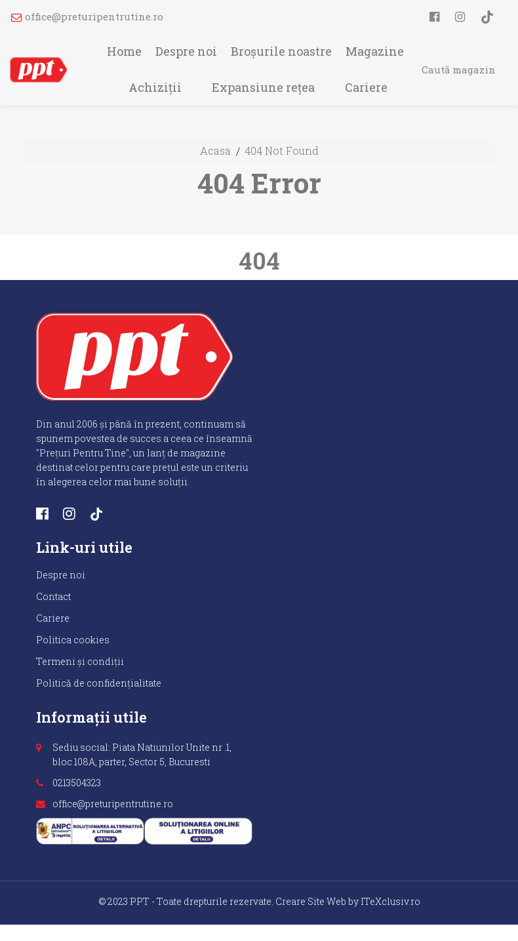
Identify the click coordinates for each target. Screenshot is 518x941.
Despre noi (186, 51)
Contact (53, 596)
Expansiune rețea (263, 87)
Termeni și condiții (80, 661)
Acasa (215, 150)
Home (124, 51)
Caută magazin (459, 69)
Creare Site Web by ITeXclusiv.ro (347, 901)
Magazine (375, 51)
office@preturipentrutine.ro (87, 16)
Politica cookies (73, 639)
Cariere (366, 87)
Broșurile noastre (281, 51)
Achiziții (155, 87)
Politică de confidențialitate (98, 683)
